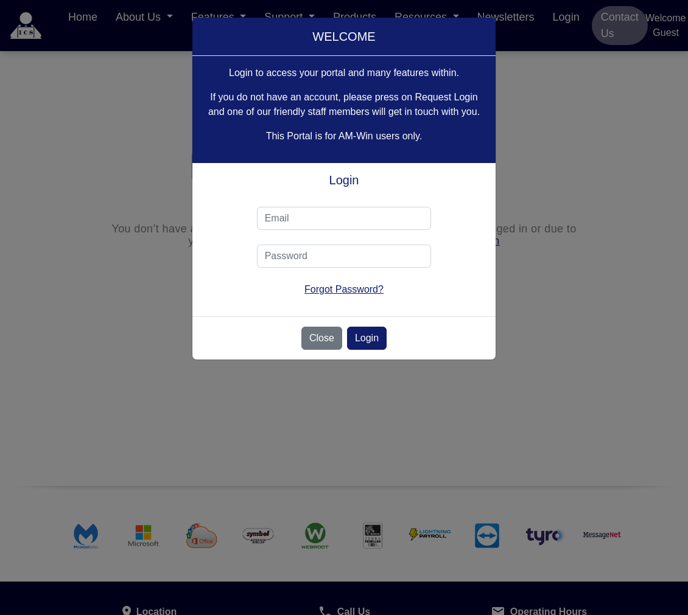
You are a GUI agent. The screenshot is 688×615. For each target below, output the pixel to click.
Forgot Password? (344, 289)
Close (321, 338)
